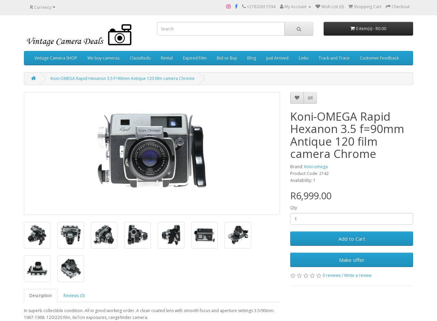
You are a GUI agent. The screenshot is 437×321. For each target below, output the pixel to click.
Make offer (352, 259)
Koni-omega (316, 167)
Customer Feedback (379, 58)
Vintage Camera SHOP (55, 58)
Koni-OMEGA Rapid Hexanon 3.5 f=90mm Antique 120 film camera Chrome (123, 78)
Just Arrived (277, 58)
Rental (167, 58)
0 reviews (332, 275)
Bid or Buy (227, 58)
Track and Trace (334, 58)
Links (303, 58)
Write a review (357, 275)
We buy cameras (103, 58)
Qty (293, 208)
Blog (251, 58)
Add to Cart (351, 238)
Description (40, 295)
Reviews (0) (74, 295)
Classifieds (140, 58)
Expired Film (195, 58)
